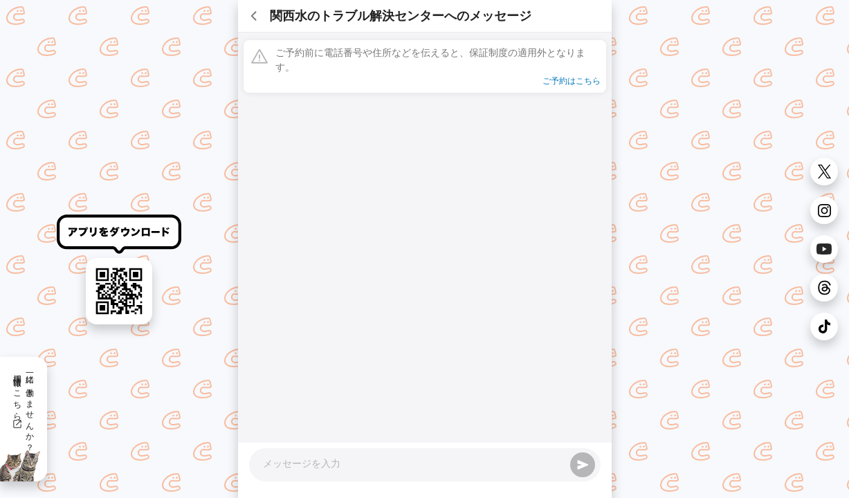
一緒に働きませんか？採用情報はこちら (23, 408)
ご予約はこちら (571, 81)
